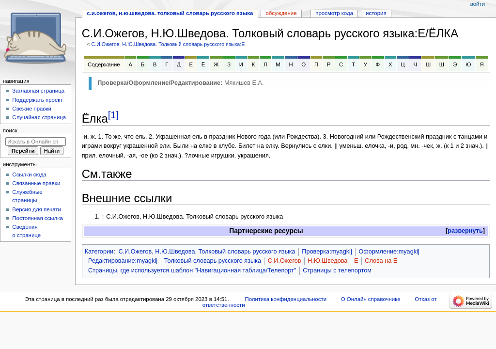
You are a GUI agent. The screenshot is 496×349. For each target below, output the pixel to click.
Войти (477, 4)
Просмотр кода (334, 13)
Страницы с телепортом (337, 270)
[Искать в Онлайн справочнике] (35, 141)
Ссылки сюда (29, 174)
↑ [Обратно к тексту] (102, 216)
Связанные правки (36, 183)
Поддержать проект (37, 100)
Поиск (10, 130)
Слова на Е (381, 260)
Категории (99, 251)
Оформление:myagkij (388, 251)
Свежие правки (31, 108)
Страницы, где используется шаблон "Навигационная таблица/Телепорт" (192, 270)
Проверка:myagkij (327, 251)
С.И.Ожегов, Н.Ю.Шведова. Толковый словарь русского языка (206, 251)
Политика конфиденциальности (286, 299)
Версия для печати (36, 209)
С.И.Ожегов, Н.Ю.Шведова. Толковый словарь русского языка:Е (168, 44)
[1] (113, 115)
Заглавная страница (38, 91)
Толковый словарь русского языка (212, 260)
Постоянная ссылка (37, 218)
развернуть (465, 230)
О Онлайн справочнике (371, 299)
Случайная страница (39, 117)
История (376, 13)
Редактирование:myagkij (122, 260)
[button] (465, 231)
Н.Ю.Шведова (327, 260)
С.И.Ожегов (284, 260)
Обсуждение (280, 13)
